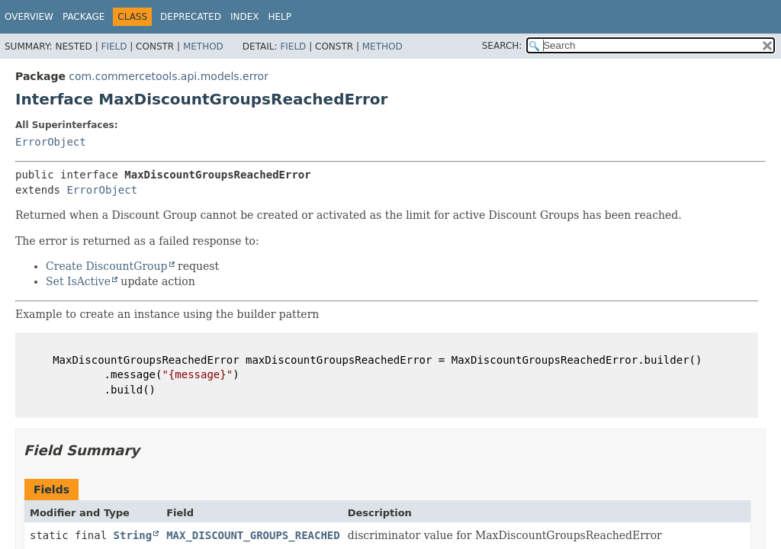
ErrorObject (50, 142)
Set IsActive (78, 281)
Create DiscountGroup (107, 266)
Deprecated (190, 16)
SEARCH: (502, 45)
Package (83, 16)
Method (203, 46)
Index (244, 16)
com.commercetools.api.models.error (168, 76)
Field (114, 46)
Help (279, 16)
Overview (29, 16)
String (133, 535)
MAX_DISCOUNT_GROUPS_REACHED (253, 535)
